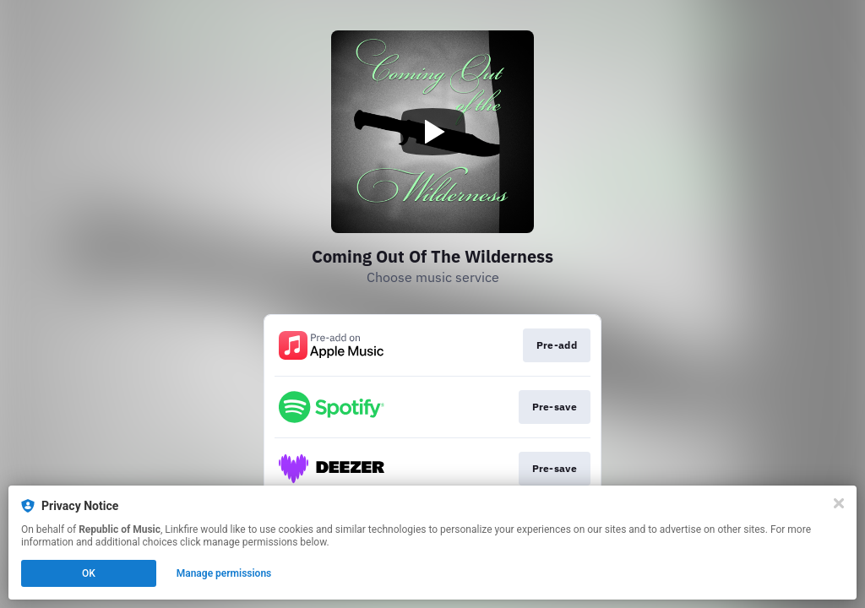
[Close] (838, 503)
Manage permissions (224, 573)
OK (88, 573)
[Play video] (432, 131)
